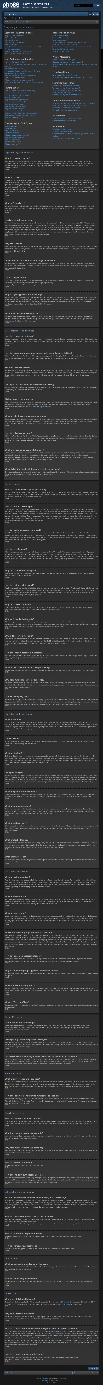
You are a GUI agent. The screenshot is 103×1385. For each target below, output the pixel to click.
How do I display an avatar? (14, 78)
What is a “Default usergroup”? (63, 49)
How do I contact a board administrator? (66, 138)
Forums (13, 14)
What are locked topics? (13, 142)
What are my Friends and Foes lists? (65, 75)
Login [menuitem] (94, 14)
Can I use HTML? (11, 128)
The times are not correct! (14, 69)
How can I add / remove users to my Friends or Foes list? (72, 77)
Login (15, 18)
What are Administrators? (61, 36)
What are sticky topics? (13, 139)
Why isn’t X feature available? (62, 131)
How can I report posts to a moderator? (18, 111)
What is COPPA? (11, 38)
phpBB (42, 407)
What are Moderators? (60, 38)
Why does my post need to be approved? (19, 115)
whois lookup (57, 1333)
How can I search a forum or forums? (65, 86)
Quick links (6, 14)
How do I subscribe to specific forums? (66, 108)
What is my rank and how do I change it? (19, 80)
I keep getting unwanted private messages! (67, 62)
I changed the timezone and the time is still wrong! (22, 71)
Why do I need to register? (14, 36)
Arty (47, 1380)
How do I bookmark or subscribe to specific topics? (70, 105)
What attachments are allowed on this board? (68, 118)
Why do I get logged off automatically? (18, 51)
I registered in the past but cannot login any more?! (23, 47)
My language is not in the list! (15, 73)
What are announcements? (14, 137)
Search (8, 18)
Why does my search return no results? (66, 88)
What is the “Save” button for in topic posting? (21, 113)
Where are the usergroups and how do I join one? (69, 42)
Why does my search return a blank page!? (67, 90)
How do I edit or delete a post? (15, 93)
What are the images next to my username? (20, 75)
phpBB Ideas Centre (12, 1319)
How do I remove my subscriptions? (65, 110)
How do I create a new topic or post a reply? (20, 91)
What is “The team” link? (61, 51)
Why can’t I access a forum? (15, 104)
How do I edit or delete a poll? (15, 102)
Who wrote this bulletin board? (63, 129)
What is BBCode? (11, 126)
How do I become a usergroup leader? (66, 44)
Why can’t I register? (12, 40)
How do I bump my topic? (14, 117)
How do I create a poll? (13, 97)
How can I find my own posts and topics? (66, 95)
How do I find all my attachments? (64, 121)
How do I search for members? (63, 92)
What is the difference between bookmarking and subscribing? (74, 103)
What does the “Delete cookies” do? (17, 53)
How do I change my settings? (15, 62)
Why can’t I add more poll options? (17, 100)
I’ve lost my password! (13, 49)
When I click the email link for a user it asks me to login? (24, 82)
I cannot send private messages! (63, 60)
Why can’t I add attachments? (15, 106)
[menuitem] (90, 14)
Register (23, 18)
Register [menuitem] (98, 14)
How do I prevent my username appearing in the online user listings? (26, 65)
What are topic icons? (12, 144)
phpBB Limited (64, 1302)
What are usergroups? (60, 40)
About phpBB (65, 1304)
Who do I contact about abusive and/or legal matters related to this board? (74, 135)
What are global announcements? (17, 135)
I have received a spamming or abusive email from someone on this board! (74, 65)
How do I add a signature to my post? (18, 95)
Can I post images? (12, 133)
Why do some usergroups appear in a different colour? (71, 47)
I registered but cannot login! (15, 42)
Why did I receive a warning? (15, 109)
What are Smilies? (11, 131)
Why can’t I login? (11, 44)
